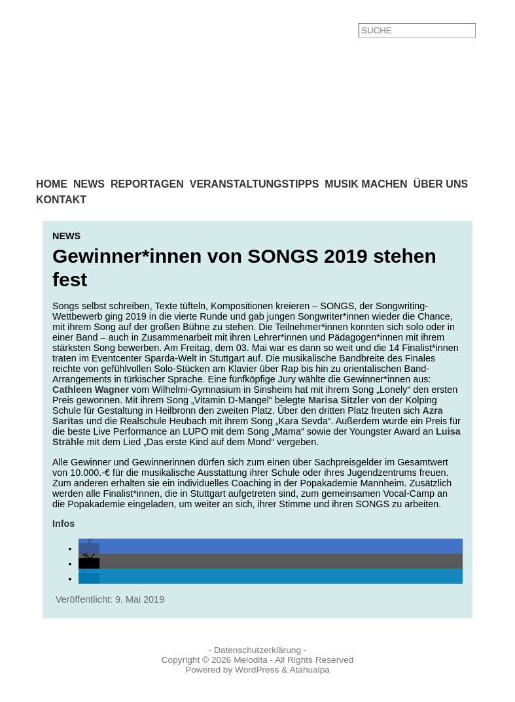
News (66, 236)
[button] (89, 548)
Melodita (251, 660)
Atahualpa (309, 670)
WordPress (257, 670)
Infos (63, 523)
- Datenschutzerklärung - (258, 650)
